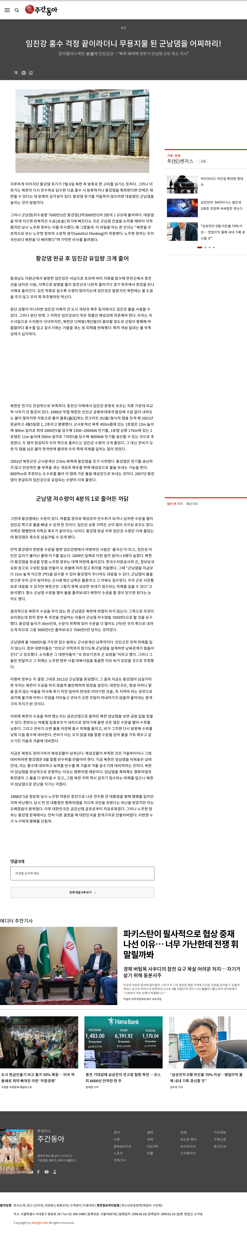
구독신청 (220, 1140)
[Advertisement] (72, 369)
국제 (150, 1140)
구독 (203, 161)
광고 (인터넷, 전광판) (41, 1205)
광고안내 (220, 1147)
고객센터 (75, 1205)
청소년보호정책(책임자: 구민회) (141, 1205)
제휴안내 (62, 1205)
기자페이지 (188, 1153)
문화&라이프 (122, 1147)
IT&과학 (152, 1147)
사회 (117, 1140)
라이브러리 (188, 1147)
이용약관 (89, 1205)
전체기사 (120, 1160)
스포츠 (118, 1153)
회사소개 (19, 1205)
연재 (183, 1133)
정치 (117, 1133)
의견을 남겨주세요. (27, 873)
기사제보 (220, 1133)
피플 (150, 1153)
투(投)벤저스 (180, 161)
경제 (150, 1133)
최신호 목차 (188, 1140)
